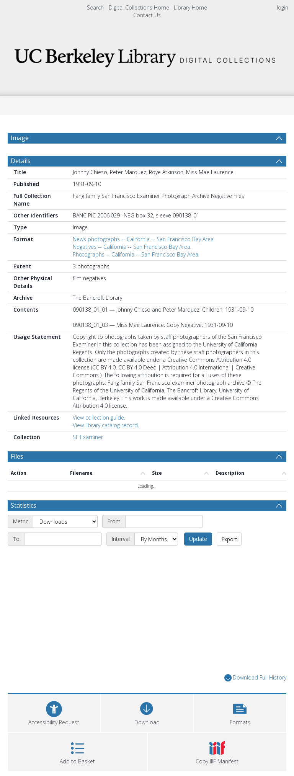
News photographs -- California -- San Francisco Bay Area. (144, 239)
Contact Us (147, 15)
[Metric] (65, 521)
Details (21, 161)
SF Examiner (88, 437)
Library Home (190, 7)
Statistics (23, 505)
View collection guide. (99, 417)
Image (20, 138)
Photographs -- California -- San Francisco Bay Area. (136, 254)
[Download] (147, 712)
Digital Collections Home (139, 7)
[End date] (63, 539)
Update (198, 538)
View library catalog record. (106, 425)
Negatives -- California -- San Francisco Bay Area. (132, 246)
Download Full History (255, 678)
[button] (240, 712)
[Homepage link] (147, 56)
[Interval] (156, 539)
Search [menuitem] (95, 7)
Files (17, 456)
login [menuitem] (282, 7)
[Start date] (164, 521)
